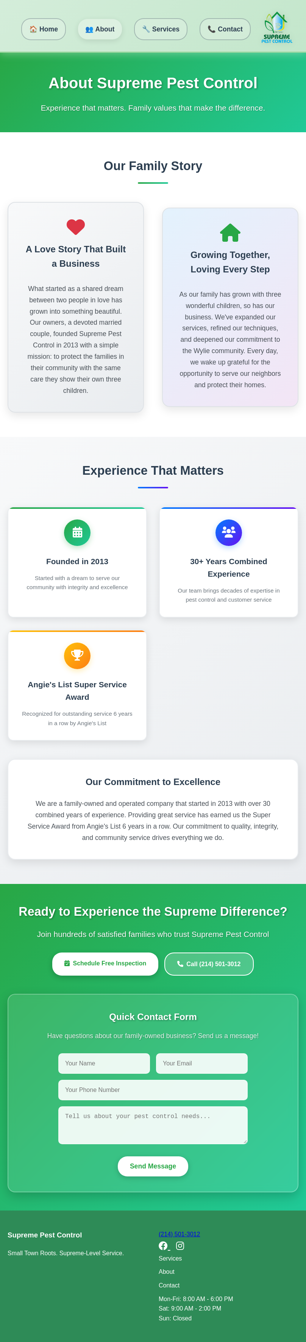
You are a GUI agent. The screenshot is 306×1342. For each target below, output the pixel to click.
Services (170, 1258)
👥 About (99, 29)
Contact (169, 1285)
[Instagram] (180, 1246)
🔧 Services (161, 29)
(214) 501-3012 (179, 1234)
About (167, 1271)
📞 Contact (225, 29)
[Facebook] (164, 1246)
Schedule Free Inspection (105, 963)
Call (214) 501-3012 (208, 964)
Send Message (153, 1166)
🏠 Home (43, 29)
